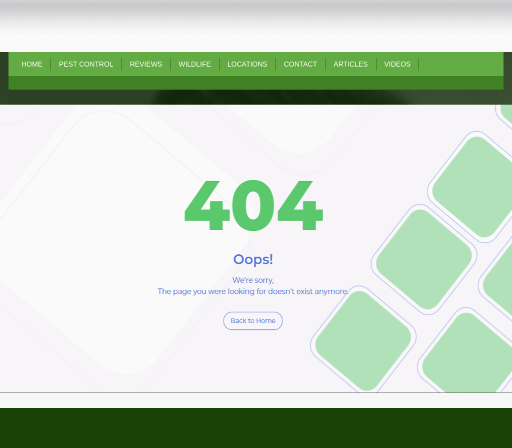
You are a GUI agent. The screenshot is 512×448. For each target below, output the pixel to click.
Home (32, 64)
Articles (351, 64)
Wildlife (194, 64)
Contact (301, 64)
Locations (248, 64)
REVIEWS (146, 64)
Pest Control (86, 64)
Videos (397, 64)
